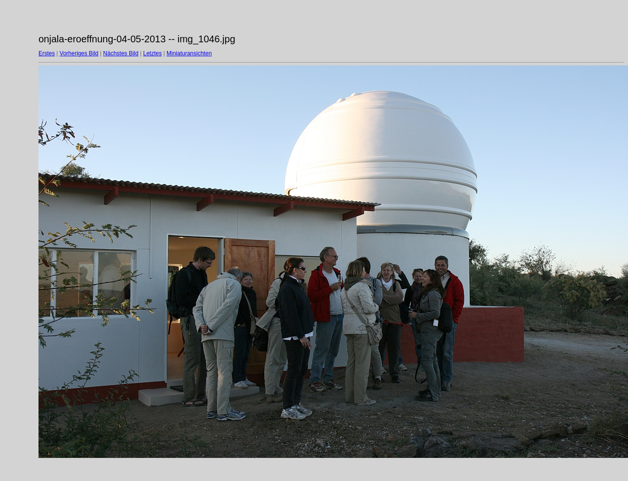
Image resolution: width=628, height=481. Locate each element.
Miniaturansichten (189, 53)
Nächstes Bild (120, 53)
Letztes (152, 53)
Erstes (46, 53)
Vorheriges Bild (79, 53)
